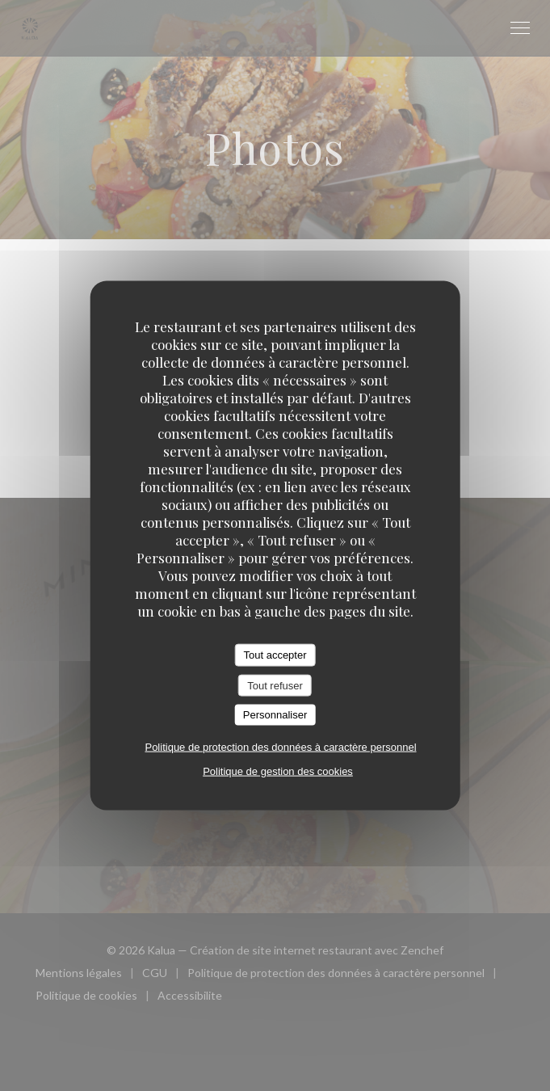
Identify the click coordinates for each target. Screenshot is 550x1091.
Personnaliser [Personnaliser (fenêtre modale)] (275, 715)
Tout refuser (275, 685)
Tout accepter (274, 655)
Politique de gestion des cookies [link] (278, 771)
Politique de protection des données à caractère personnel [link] (280, 746)
